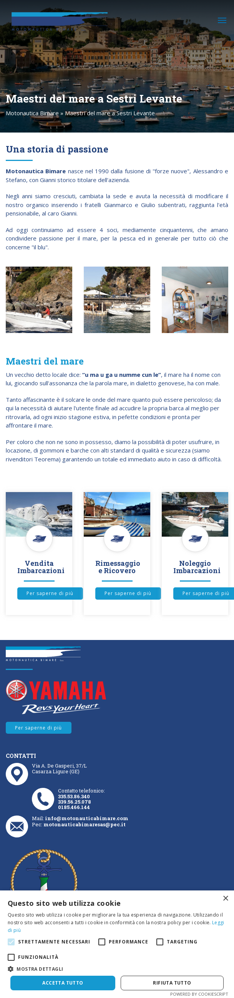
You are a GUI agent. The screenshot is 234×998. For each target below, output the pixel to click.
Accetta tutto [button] (62, 983)
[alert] (117, 944)
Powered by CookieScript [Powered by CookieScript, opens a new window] (199, 994)
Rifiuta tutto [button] (172, 983)
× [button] (225, 899)
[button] (117, 969)
